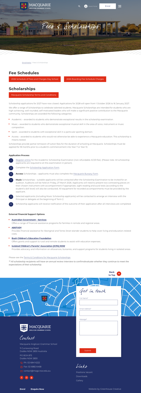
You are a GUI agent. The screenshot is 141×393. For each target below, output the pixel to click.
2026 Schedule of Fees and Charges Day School (34, 79)
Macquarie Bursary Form (85, 174)
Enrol (107, 6)
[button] (79, 6)
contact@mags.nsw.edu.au (37, 371)
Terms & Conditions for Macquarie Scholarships (47, 258)
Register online (23, 160)
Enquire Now (37, 389)
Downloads (81, 377)
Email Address (85, 309)
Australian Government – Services (29, 220)
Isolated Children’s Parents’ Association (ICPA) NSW (38, 246)
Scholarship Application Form (44, 168)
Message (83, 319)
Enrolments (26, 63)
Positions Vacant (84, 372)
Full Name (83, 298)
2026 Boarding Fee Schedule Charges (85, 79)
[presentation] (96, 341)
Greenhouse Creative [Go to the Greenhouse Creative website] (110, 389)
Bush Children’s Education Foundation (31, 238)
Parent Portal (92, 6)
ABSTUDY (17, 227)
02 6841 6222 (33, 363)
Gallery (79, 381)
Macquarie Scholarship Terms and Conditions (33, 95)
